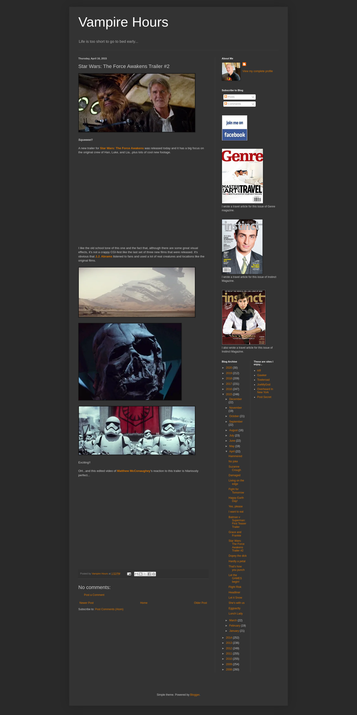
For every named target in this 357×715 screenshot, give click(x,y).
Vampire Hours (123, 22)
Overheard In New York (265, 391)
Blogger (194, 694)
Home (144, 602)
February (235, 625)
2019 (229, 373)
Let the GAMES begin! (235, 578)
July (232, 435)
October (234, 416)
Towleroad (263, 379)
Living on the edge (236, 482)
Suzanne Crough (235, 468)
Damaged (234, 475)
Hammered (235, 456)
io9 (259, 370)
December (235, 399)
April (232, 451)
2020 (229, 367)
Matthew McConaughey (133, 471)
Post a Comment (94, 595)
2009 (229, 664)
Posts (229, 96)
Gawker (262, 375)
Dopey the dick (238, 555)
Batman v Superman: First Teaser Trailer (237, 522)
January (234, 630)
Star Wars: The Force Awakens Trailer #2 (237, 545)
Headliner (234, 592)
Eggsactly (234, 608)
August (234, 430)
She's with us (237, 602)
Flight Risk (235, 587)
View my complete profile (257, 71)
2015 (229, 394)
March (233, 620)
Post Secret (264, 397)
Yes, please (236, 506)
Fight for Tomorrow (236, 491)
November (235, 407)
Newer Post (86, 602)
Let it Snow (235, 597)
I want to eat (236, 511)
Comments (232, 104)
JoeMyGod (263, 384)
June (232, 440)
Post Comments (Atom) (109, 609)
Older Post (200, 602)
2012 (229, 648)
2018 (229, 378)
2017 (229, 383)
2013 (229, 643)
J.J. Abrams (104, 256)
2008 (229, 669)
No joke (233, 461)
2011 (229, 653)
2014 (229, 637)
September (236, 421)
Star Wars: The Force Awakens (122, 148)
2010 (229, 658)
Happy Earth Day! (236, 499)
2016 (229, 389)
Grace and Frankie (235, 534)
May (232, 446)
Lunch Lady (236, 613)
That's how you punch (237, 568)
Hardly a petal (237, 561)
